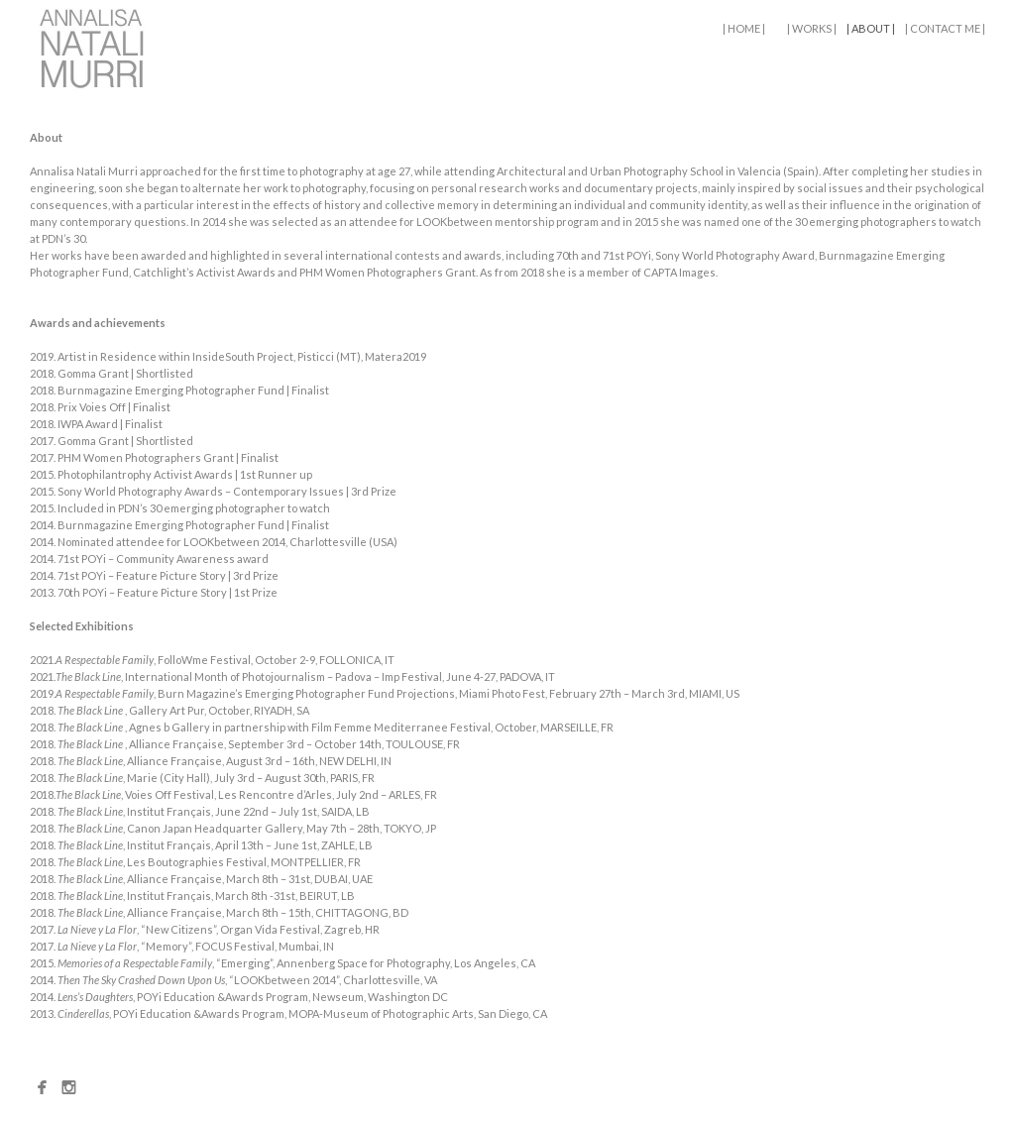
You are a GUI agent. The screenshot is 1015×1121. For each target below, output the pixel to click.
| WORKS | (812, 28)
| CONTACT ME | (945, 28)
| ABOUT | (870, 28)
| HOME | (744, 28)
